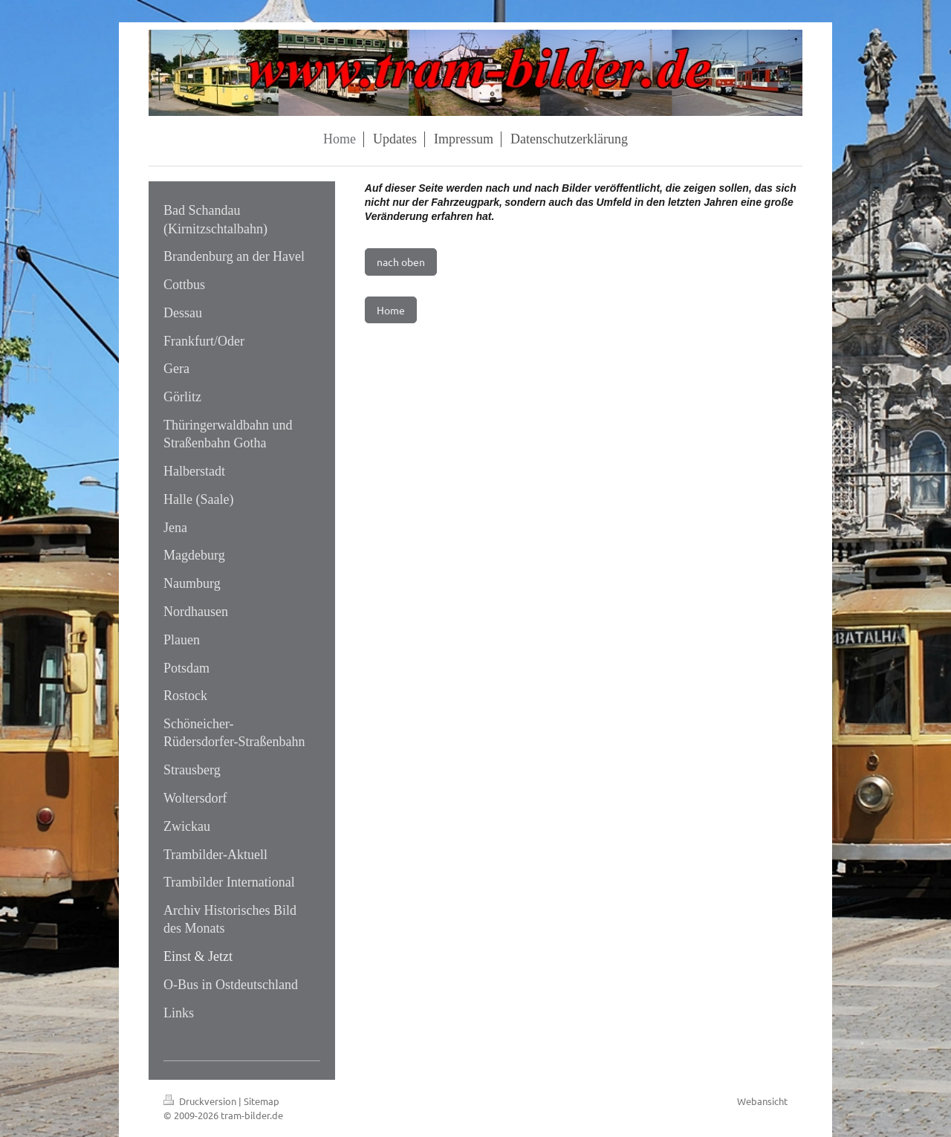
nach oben (401, 261)
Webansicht (762, 1101)
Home (391, 310)
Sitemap (261, 1101)
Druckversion (200, 1101)
